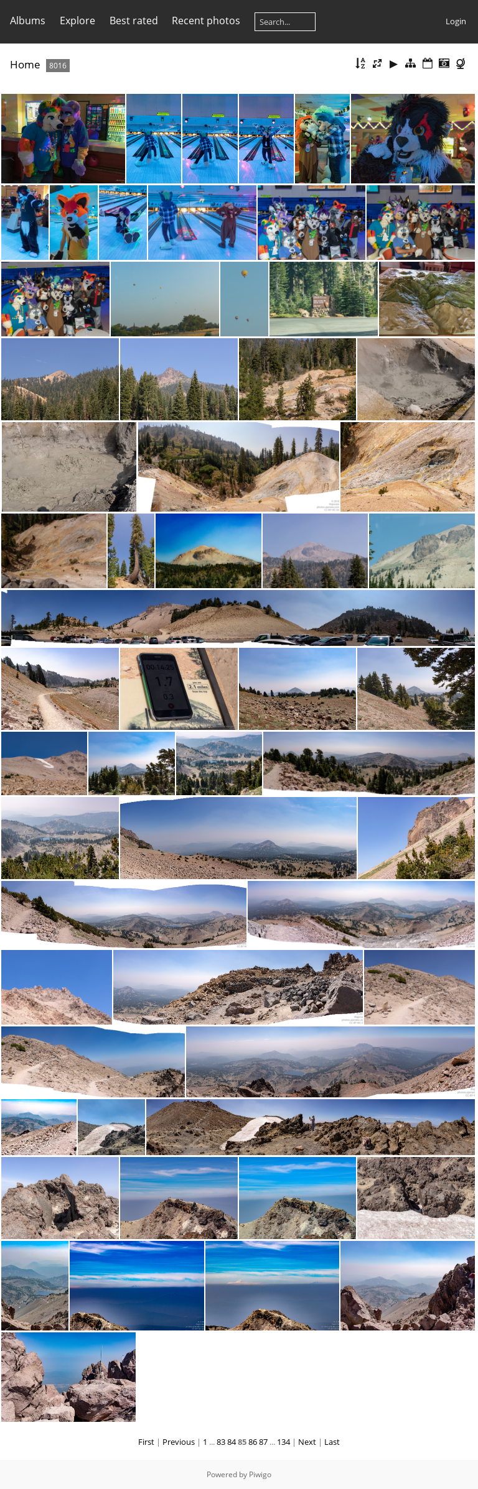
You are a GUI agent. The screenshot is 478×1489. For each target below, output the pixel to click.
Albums (27, 20)
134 (283, 1441)
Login (456, 21)
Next (307, 1441)
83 (221, 1441)
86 (252, 1441)
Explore (77, 20)
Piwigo (260, 1474)
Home (25, 64)
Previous (178, 1441)
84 (231, 1441)
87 (263, 1441)
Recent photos (206, 20)
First (146, 1441)
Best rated (134, 20)
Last (332, 1441)
